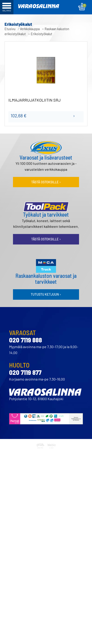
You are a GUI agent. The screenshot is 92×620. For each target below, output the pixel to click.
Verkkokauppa (30, 29)
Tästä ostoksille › (46, 182)
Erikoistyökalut (41, 34)
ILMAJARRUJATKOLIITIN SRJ (34, 100)
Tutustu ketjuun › (46, 294)
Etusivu (10, 29)
